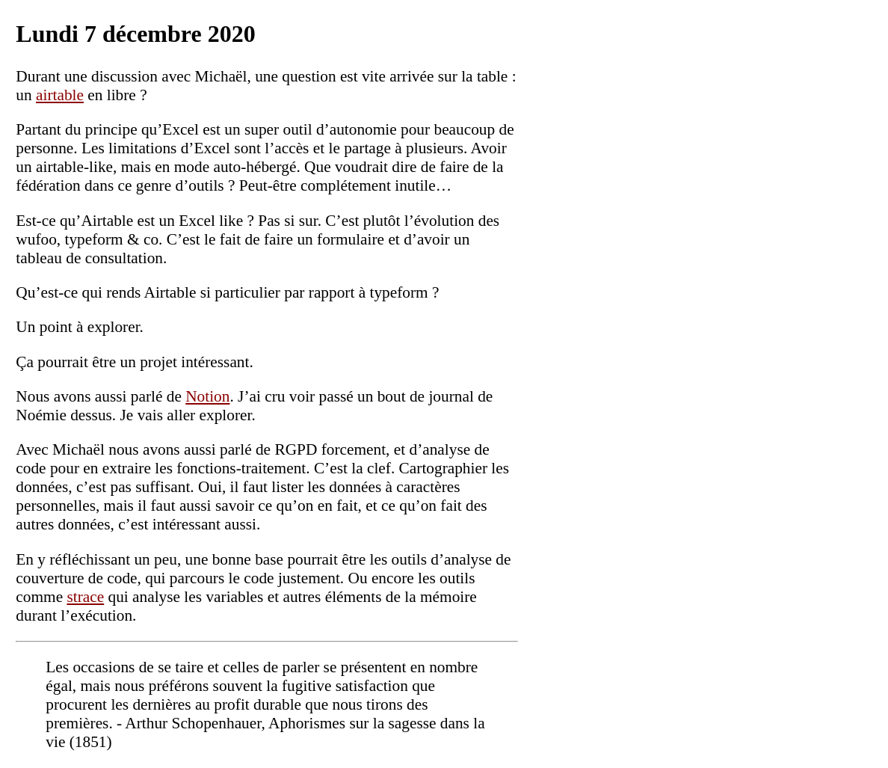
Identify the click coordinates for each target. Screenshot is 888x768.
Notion (207, 396)
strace (85, 597)
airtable (60, 95)
